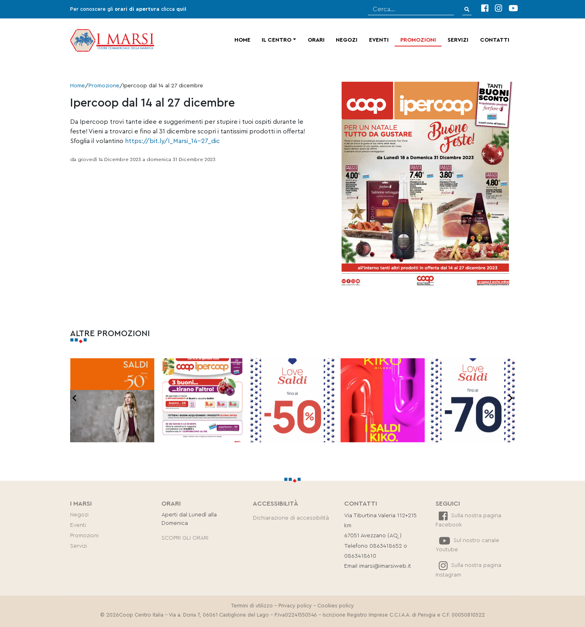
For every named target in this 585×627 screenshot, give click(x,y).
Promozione (104, 86)
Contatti (494, 40)
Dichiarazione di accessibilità (291, 518)
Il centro (276, 40)
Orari (316, 40)
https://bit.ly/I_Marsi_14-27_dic (172, 141)
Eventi (379, 40)
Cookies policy (335, 605)
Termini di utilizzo (252, 605)
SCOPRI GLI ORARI (184, 538)
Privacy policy (295, 605)
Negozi (346, 40)
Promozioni (418, 40)
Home (242, 40)
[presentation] (74, 398)
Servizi (458, 40)
